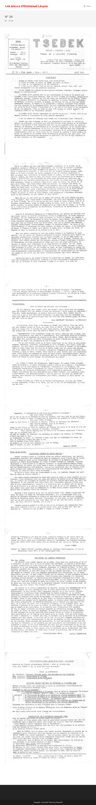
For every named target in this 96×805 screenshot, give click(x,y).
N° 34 (11, 21)
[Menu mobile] (87, 6)
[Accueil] (5, 21)
